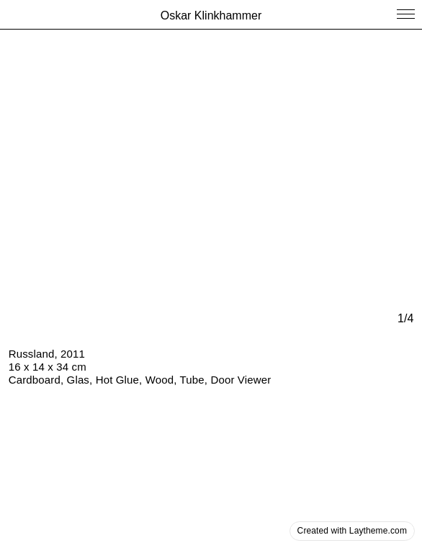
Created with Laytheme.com (352, 531)
